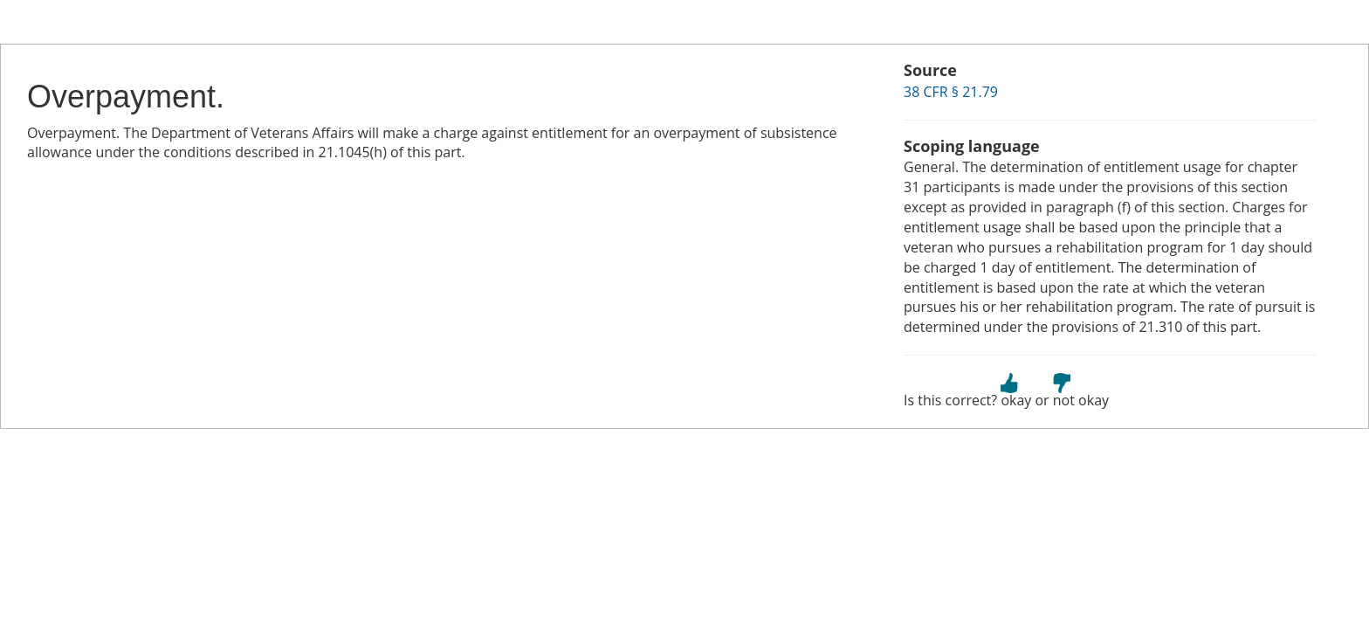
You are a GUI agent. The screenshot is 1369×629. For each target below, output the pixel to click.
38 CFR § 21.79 (951, 91)
